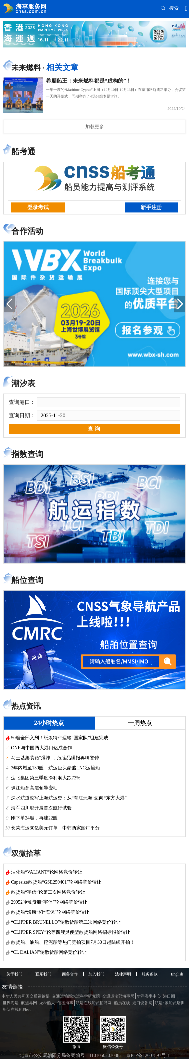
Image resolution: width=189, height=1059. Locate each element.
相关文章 (62, 67)
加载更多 (94, 126)
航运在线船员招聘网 (94, 1003)
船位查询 (27, 580)
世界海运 (11, 1003)
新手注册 (151, 207)
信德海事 (65, 1003)
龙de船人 (47, 1003)
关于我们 (14, 974)
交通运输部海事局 (118, 996)
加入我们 (96, 974)
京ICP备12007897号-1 (148, 1055)
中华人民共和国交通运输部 (26, 996)
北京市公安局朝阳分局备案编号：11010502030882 (70, 1055)
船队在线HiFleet (17, 1009)
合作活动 (27, 231)
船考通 (23, 151)
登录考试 (38, 207)
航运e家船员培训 (169, 1003)
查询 (95, 429)
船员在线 (122, 1003)
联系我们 (43, 974)
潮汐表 (23, 383)
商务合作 (70, 974)
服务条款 (150, 974)
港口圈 (169, 996)
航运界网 (29, 1003)
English (177, 974)
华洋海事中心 (149, 996)
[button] (9, 304)
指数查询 (27, 454)
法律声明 (123, 974)
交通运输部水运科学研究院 (76, 996)
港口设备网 (142, 1003)
